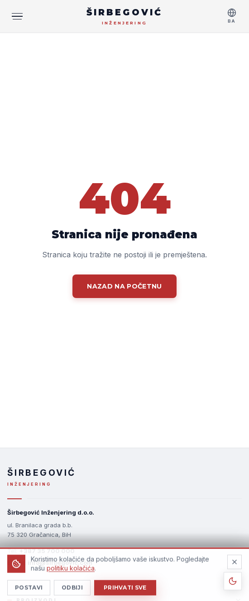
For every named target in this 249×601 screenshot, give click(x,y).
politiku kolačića (71, 573)
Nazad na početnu (124, 286)
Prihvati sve (125, 592)
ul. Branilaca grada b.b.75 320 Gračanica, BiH (39, 529)
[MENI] (17, 16)
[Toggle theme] (233, 581)
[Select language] (232, 16)
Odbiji (72, 592)
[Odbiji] (234, 567)
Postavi (29, 592)
